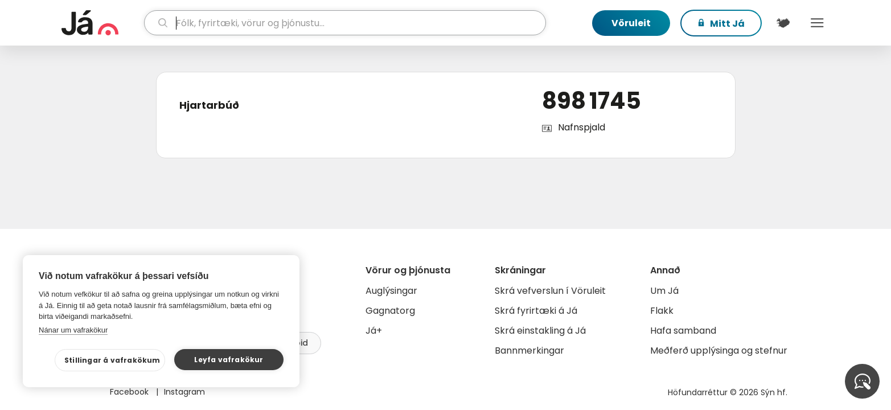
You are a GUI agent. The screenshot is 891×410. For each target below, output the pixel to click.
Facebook (130, 391)
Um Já (664, 290)
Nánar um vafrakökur (73, 330)
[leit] (345, 23)
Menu (817, 22)
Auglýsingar (391, 290)
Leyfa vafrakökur (228, 359)
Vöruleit (631, 23)
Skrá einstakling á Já (540, 330)
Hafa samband (683, 330)
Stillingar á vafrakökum (112, 360)
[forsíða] (101, 22)
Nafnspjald (581, 127)
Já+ (374, 330)
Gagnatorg (390, 310)
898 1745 (591, 101)
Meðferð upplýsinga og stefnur (718, 350)
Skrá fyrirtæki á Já (536, 310)
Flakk (662, 310)
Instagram (184, 391)
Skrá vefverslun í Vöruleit (550, 290)
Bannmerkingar (529, 350)
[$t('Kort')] (783, 22)
